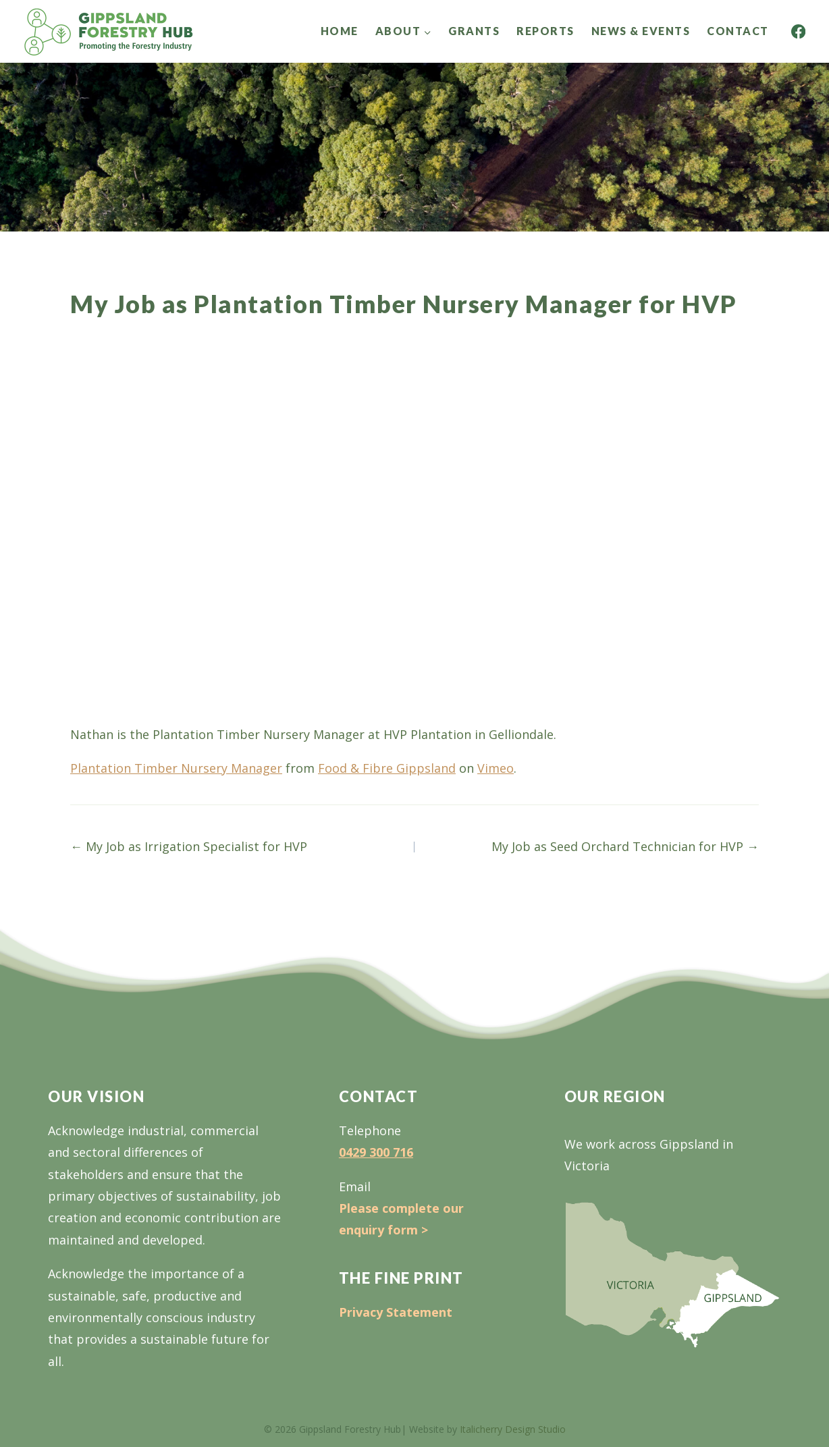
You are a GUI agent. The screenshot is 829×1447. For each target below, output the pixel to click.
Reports (545, 30)
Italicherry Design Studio (513, 1429)
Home (339, 30)
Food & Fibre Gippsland (387, 768)
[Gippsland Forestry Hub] (109, 31)
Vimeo (495, 768)
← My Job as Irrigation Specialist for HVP (188, 846)
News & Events (641, 30)
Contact (738, 30)
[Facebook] (798, 31)
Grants (474, 30)
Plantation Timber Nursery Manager (176, 768)
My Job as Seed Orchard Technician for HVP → (625, 846)
